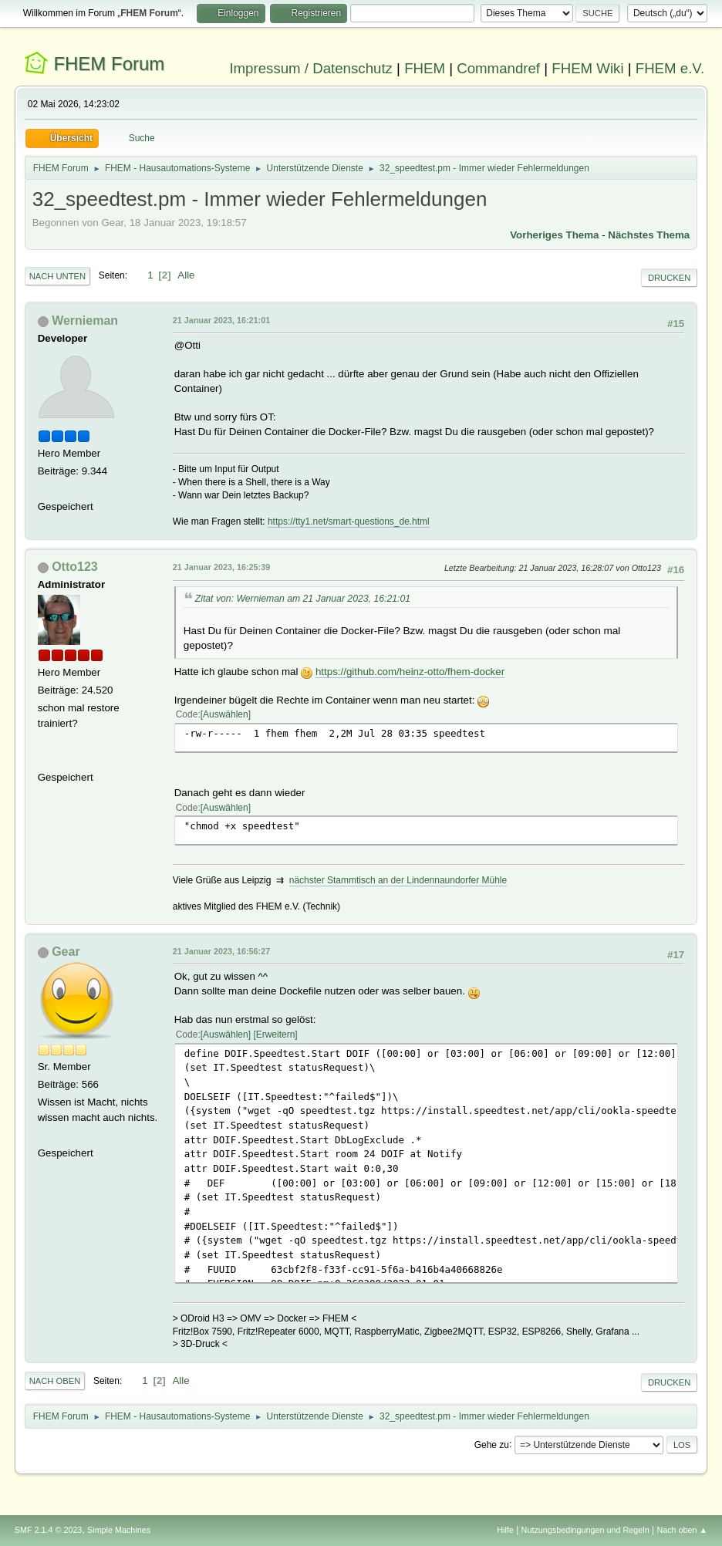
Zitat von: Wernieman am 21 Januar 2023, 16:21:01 (302, 598)
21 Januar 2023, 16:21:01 (221, 320)
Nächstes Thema (649, 235)
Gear (65, 951)
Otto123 (75, 566)
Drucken (669, 277)
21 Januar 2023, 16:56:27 (221, 951)
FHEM (424, 68)
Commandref (498, 68)
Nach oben (55, 1381)
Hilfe (505, 1529)
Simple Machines (118, 1529)
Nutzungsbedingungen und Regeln (585, 1529)
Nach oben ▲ (681, 1529)
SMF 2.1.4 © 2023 (49, 1529)
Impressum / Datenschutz (311, 68)
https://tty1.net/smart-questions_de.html (349, 521)
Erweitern (275, 1034)
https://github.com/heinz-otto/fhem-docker (409, 671)
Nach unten (57, 276)
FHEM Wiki (587, 68)
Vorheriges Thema (554, 235)
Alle (185, 275)
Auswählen (225, 714)
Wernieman (85, 320)
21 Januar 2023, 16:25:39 (221, 567)
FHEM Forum (108, 63)
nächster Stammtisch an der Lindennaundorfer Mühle (398, 880)
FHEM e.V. (670, 68)
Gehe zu (491, 1444)
